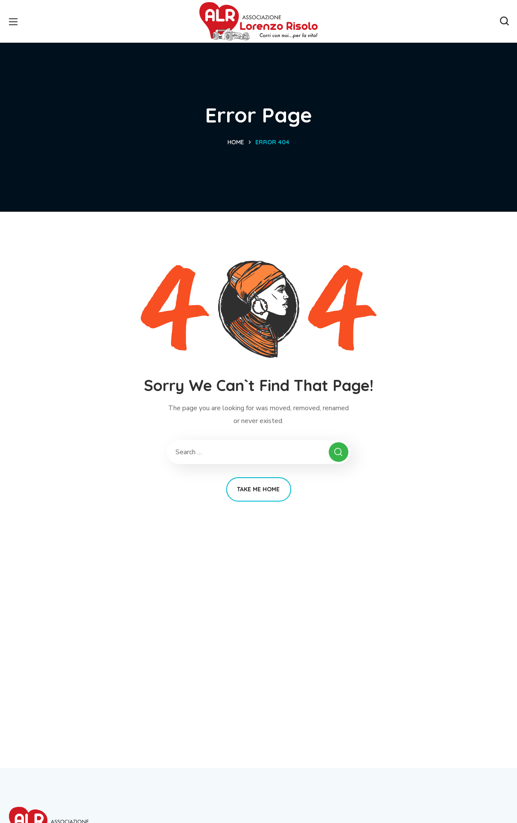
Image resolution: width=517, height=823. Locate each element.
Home (236, 142)
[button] (504, 21)
